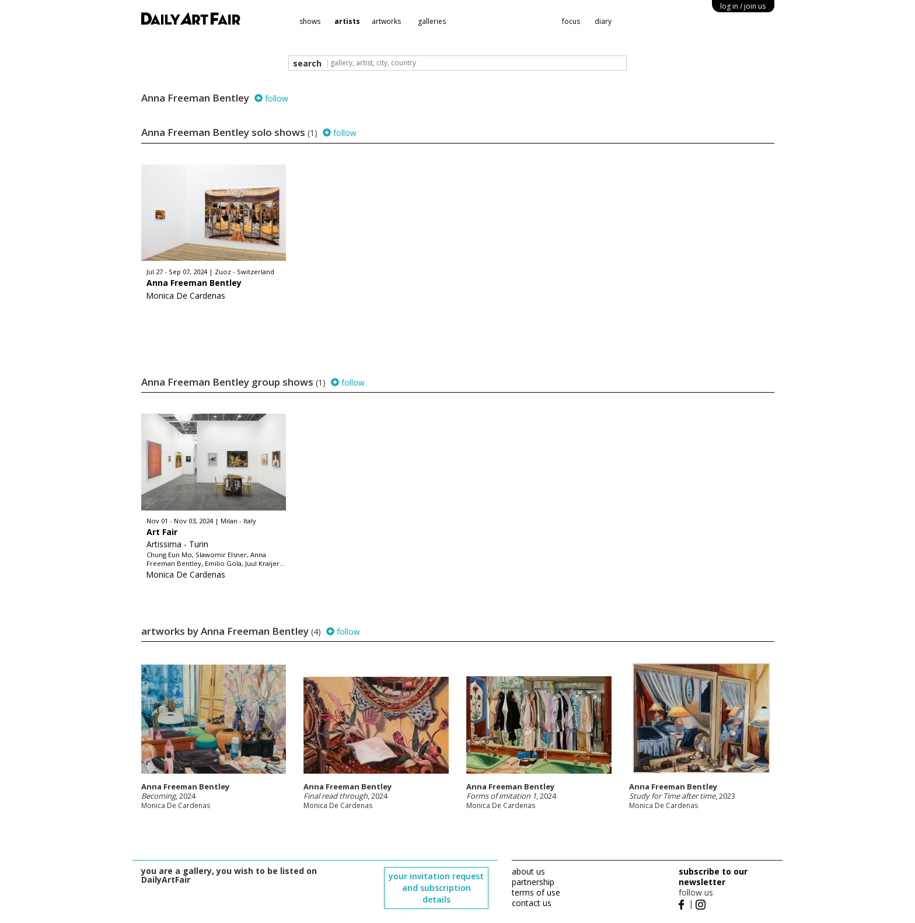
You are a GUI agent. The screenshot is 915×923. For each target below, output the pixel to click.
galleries (432, 21)
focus (571, 21)
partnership (533, 881)
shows (309, 21)
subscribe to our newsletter (713, 876)
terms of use (536, 892)
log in (743, 6)
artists (347, 21)
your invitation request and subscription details (436, 887)
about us (528, 871)
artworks (386, 21)
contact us (531, 902)
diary (603, 21)
